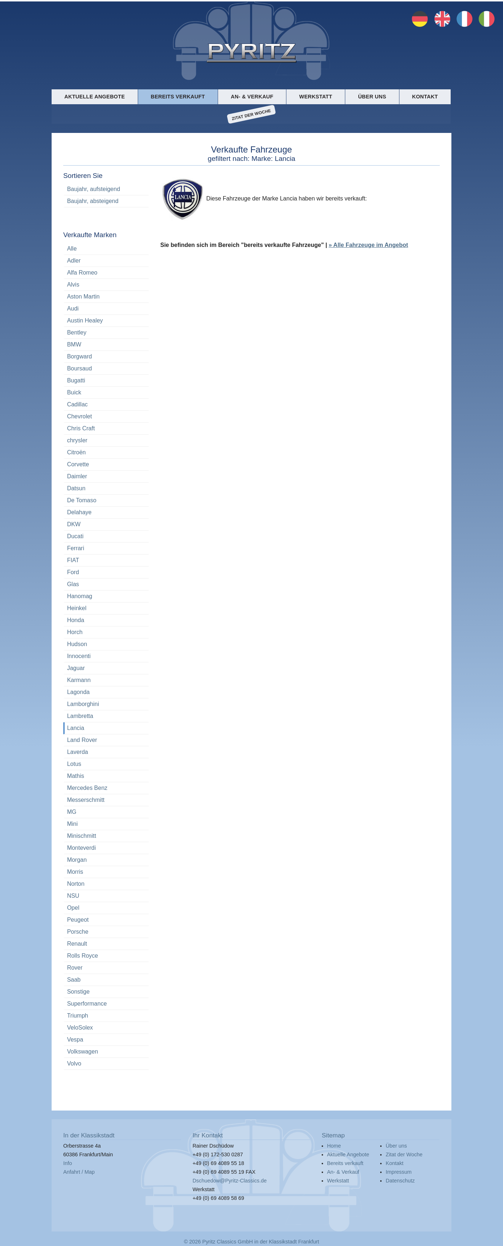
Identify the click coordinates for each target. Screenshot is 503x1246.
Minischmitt (81, 836)
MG (71, 812)
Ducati (75, 536)
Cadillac (77, 404)
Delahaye (79, 512)
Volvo (74, 1063)
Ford (73, 572)
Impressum (398, 1172)
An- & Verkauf (252, 97)
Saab (73, 980)
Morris (75, 872)
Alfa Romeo (82, 272)
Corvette (78, 464)
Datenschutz (400, 1181)
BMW (74, 344)
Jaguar (76, 668)
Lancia (75, 728)
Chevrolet (79, 416)
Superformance (86, 1004)
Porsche (77, 932)
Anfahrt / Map (78, 1172)
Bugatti (76, 380)
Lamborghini (83, 704)
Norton (75, 884)
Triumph (77, 1015)
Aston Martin (83, 296)
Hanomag (79, 596)
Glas (73, 584)
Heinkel (76, 608)
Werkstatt (315, 97)
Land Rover (82, 740)
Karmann (78, 680)
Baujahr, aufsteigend (93, 189)
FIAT (73, 560)
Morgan (76, 860)
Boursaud (79, 368)
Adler (73, 260)
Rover (75, 968)
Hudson (77, 644)
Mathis (75, 776)
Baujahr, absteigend (92, 201)
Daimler (77, 476)
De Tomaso (81, 500)
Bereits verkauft (178, 97)
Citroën (76, 452)
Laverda (77, 752)
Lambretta (80, 716)
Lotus (74, 764)
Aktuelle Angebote (94, 97)
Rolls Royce (82, 956)
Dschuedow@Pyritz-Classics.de (230, 1181)
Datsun (76, 488)
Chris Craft (80, 428)
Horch (75, 632)
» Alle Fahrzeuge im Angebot (368, 245)
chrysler (77, 440)
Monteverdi (81, 848)
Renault (77, 944)
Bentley (76, 332)
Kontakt (425, 97)
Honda (75, 620)
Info (67, 1163)
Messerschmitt (85, 800)
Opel (73, 908)
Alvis (73, 284)
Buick (74, 392)
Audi (73, 308)
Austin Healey (85, 320)
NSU (73, 896)
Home (334, 1146)
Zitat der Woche (251, 114)
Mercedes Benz (87, 788)
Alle (72, 248)
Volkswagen (82, 1051)
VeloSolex (80, 1027)
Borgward (79, 356)
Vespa (75, 1039)
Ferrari (75, 548)
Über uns (372, 97)
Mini (72, 824)
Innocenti (78, 656)
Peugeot (78, 920)
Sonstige (78, 992)
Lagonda (78, 692)
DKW (73, 524)
